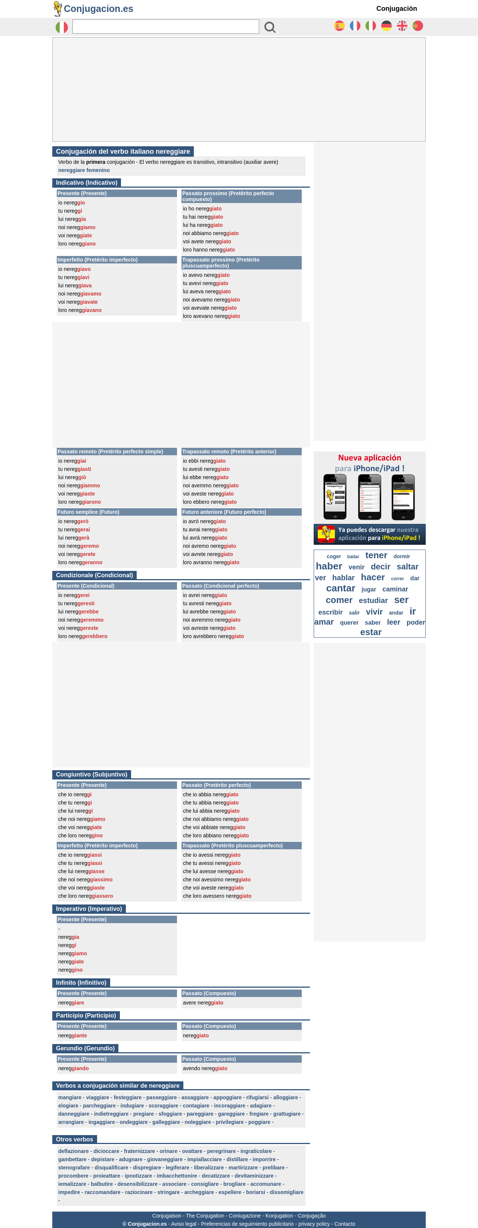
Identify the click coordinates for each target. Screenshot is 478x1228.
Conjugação (312, 1216)
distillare (237, 1159)
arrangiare (71, 1122)
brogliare (234, 1184)
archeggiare (199, 1192)
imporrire (264, 1159)
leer (393, 622)
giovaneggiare (165, 1159)
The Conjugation (205, 1216)
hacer (373, 577)
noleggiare (197, 1122)
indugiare (132, 1106)
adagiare (261, 1106)
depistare (102, 1159)
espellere (230, 1192)
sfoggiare (170, 1114)
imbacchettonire (177, 1176)
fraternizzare (139, 1151)
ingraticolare (256, 1151)
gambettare (72, 1159)
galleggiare (166, 1122)
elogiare (68, 1106)
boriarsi (255, 1192)
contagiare (196, 1106)
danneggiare (73, 1114)
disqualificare (111, 1168)
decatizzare (216, 1176)
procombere (73, 1176)
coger (334, 556)
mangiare (69, 1097)
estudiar (373, 600)
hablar (343, 578)
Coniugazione (245, 1216)
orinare (168, 1151)
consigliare (205, 1184)
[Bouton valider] (270, 27)
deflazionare (73, 1151)
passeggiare (161, 1097)
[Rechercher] (165, 26)
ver (320, 578)
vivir (374, 611)
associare (174, 1184)
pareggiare (200, 1114)
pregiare (143, 1114)
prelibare (274, 1168)
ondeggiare (134, 1122)
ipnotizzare (138, 1176)
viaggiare (97, 1097)
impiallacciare (204, 1159)
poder (416, 622)
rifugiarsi (257, 1097)
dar (415, 578)
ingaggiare (102, 1122)
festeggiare (128, 1097)
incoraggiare (229, 1106)
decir (381, 566)
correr (397, 578)
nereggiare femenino (84, 170)
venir (356, 567)
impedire (69, 1192)
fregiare (259, 1114)
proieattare (106, 1176)
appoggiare (228, 1097)
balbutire (102, 1184)
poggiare (259, 1122)
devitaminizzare (254, 1176)
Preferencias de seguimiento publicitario (247, 1224)
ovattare (192, 1151)
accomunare (265, 1184)
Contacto (345, 1224)
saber (373, 622)
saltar (408, 566)
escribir (331, 612)
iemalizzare (72, 1184)
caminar (395, 589)
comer (339, 600)
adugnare (131, 1159)
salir (354, 613)
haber (329, 566)
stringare (168, 1192)
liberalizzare (209, 1168)
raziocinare (139, 1192)
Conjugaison (166, 1216)
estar (371, 632)
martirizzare (243, 1168)
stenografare (74, 1168)
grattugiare (287, 1114)
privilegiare (230, 1122)
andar (396, 613)
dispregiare (147, 1168)
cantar (341, 588)
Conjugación (396, 8)
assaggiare (195, 1097)
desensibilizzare (138, 1184)
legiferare (177, 1168)
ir (413, 611)
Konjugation (279, 1216)
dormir (402, 556)
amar (324, 622)
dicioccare (106, 1151)
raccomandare (103, 1192)
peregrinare (221, 1151)
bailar (353, 556)
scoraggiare (163, 1106)
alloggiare (285, 1097)
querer (349, 622)
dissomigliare (287, 1192)
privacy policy (314, 1224)
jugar (368, 589)
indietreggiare (111, 1114)
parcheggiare (99, 1106)
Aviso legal (183, 1224)
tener (377, 555)
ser (401, 599)
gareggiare (231, 1114)
